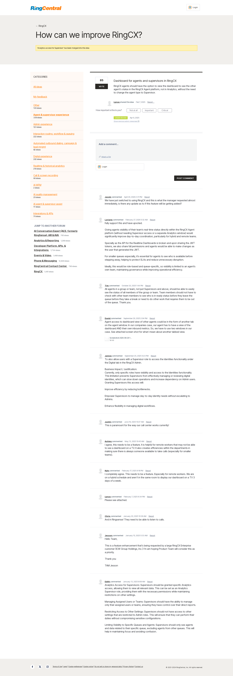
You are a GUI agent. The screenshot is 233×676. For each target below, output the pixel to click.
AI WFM (37, 184)
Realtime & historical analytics (49, 165)
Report (147, 197)
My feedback (40, 96)
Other (36, 105)
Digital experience (42, 156)
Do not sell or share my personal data (108, 666)
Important (150, 110)
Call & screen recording (45, 175)
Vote (101, 86)
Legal (65, 666)
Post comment (185, 178)
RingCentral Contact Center (50, 266)
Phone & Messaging (45, 260)
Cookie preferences (75, 666)
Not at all (135, 110)
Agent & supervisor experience (51, 114)
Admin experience (42, 124)
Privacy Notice (128, 666)
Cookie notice (88, 666)
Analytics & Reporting (46, 240)
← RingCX (41, 25)
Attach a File (106, 157)
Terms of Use (57, 666)
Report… (150, 102)
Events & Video (43, 255)
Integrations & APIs (43, 213)
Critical (167, 110)
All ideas (37, 86)
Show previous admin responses (126, 121)
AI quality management (45, 194)
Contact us (139, 666)
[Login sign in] (193, 7)
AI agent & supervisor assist (47, 203)
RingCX (38, 271)
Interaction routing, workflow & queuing (53, 133)
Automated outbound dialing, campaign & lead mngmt (55, 145)
